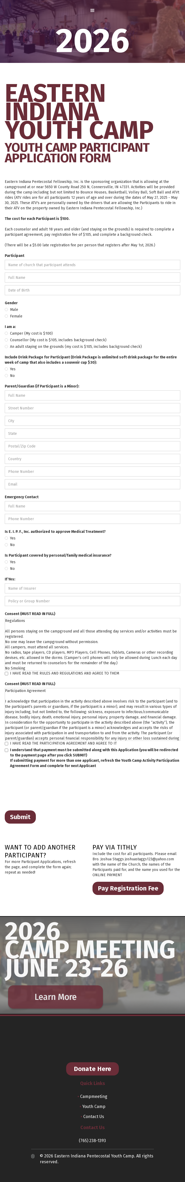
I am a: (10, 327)
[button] (92, 11)
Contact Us (92, 1116)
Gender (11, 303)
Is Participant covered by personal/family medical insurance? (58, 555)
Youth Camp (92, 1106)
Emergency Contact (21, 497)
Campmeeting (92, 1096)
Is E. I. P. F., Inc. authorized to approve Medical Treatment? (55, 531)
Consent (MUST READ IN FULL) (30, 614)
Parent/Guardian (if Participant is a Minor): (42, 386)
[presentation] (45, 789)
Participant (14, 255)
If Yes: (10, 579)
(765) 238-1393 (92, 1140)
